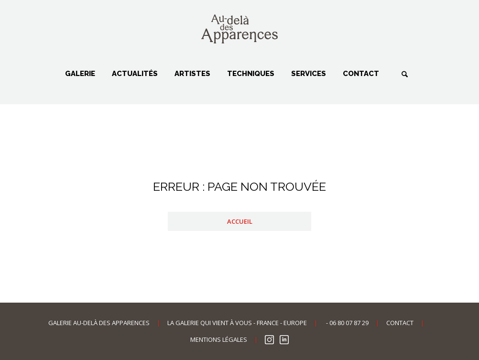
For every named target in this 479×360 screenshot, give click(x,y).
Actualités (135, 73)
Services (308, 73)
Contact (361, 73)
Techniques (250, 73)
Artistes (192, 73)
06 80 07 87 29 (349, 322)
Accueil (239, 221)
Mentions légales (218, 339)
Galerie (80, 73)
